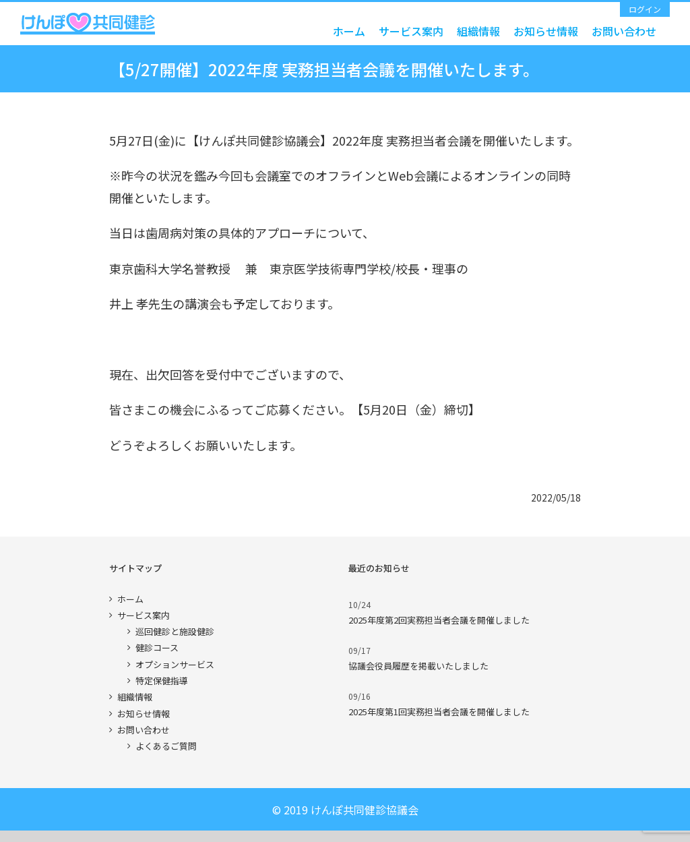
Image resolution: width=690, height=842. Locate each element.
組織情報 (134, 696)
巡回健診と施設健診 (174, 631)
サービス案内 (143, 615)
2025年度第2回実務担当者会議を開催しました (439, 619)
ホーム (130, 599)
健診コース (157, 647)
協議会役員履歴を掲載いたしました (418, 665)
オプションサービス (174, 664)
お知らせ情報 (143, 713)
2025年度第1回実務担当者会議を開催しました (439, 711)
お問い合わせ (143, 729)
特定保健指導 (161, 680)
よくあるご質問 (166, 746)
